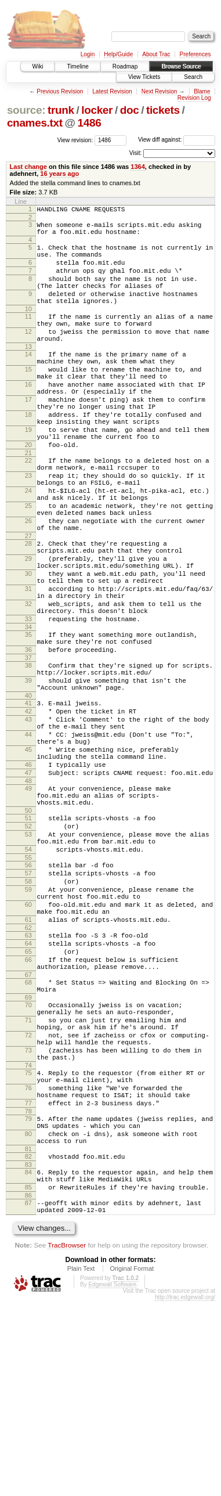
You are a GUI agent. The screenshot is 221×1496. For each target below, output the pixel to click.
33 (28, 702)
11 (28, 335)
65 (28, 1097)
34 (28, 712)
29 (28, 628)
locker (97, 110)
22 (28, 509)
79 (28, 1296)
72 (28, 1197)
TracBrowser (67, 1440)
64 (28, 1087)
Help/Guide (118, 54)
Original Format (132, 1463)
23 (28, 527)
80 (28, 1314)
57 (28, 1003)
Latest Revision (112, 91)
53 (28, 957)
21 (28, 501)
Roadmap (125, 66)
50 (28, 930)
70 (28, 1159)
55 (28, 986)
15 (28, 398)
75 (28, 1241)
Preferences (195, 54)
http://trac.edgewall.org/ (185, 1492)
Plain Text (81, 1463)
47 (28, 885)
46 (28, 876)
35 (28, 719)
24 (28, 546)
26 (28, 583)
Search (193, 77)
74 (28, 1234)
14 (28, 380)
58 (28, 1013)
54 (28, 976)
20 (28, 491)
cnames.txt (35, 123)
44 (28, 838)
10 (28, 328)
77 (28, 1278)
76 (28, 1260)
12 (28, 354)
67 (28, 1126)
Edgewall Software (112, 1479)
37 (28, 748)
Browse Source (181, 66)
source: (26, 110)
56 (28, 993)
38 (28, 755)
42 (28, 810)
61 (28, 1060)
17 (28, 435)
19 (28, 473)
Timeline (77, 66)
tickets (163, 110)
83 (28, 1350)
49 (28, 903)
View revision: (75, 139)
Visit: (135, 153)
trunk (61, 110)
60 (28, 1042)
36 (28, 738)
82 (28, 1341)
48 (28, 895)
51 (28, 938)
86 (28, 1386)
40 (28, 793)
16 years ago (59, 173)
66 (28, 1107)
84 (28, 1358)
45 (28, 857)
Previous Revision (60, 91)
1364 (138, 166)
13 (28, 372)
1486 (90, 123)
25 (28, 564)
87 (28, 1394)
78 (28, 1288)
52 (28, 948)
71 (28, 1178)
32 (28, 683)
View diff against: (176, 139)
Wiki (38, 66)
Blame (202, 91)
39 (28, 774)
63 (28, 1078)
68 (28, 1133)
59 (28, 1023)
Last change (28, 166)
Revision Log (194, 98)
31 (28, 665)
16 (28, 417)
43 (28, 820)
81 (28, 1333)
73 (28, 1215)
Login (88, 54)
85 (28, 1377)
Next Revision (159, 91)
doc (129, 110)
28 (28, 609)
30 (28, 646)
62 (28, 1070)
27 (28, 602)
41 (28, 800)
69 (28, 1152)
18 (28, 454)
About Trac (156, 54)
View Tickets (144, 77)
